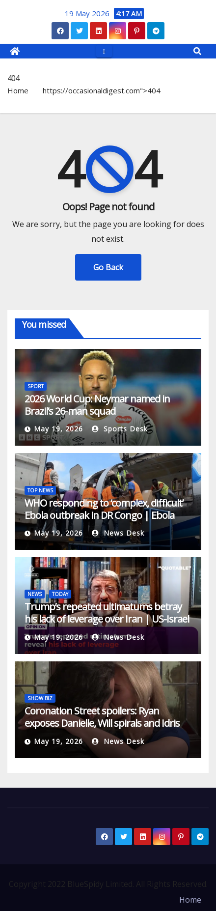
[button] (197, 51)
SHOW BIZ (40, 698)
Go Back (108, 267)
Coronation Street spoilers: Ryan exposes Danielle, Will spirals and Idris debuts (102, 723)
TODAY (60, 594)
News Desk (118, 533)
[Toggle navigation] (103, 51)
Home (17, 90)
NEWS (34, 594)
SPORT (35, 386)
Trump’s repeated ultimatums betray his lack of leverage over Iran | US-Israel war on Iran (107, 619)
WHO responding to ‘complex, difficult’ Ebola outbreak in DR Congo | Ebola (104, 509)
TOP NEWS (40, 490)
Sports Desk (120, 428)
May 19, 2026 (58, 428)
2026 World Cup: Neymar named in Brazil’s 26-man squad (97, 405)
